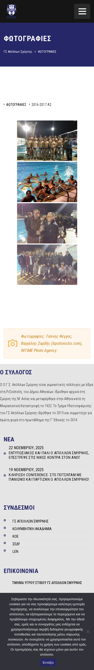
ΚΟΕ (16, 536)
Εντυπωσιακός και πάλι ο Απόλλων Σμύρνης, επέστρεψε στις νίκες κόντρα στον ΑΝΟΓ (49, 455)
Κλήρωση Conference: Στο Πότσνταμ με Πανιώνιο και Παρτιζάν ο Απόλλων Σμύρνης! (49, 477)
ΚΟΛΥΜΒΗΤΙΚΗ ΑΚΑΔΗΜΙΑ (32, 529)
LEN (15, 551)
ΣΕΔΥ (16, 544)
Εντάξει (48, 662)
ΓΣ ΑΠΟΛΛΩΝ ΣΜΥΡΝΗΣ (31, 521)
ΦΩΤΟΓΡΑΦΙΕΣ (16, 105)
